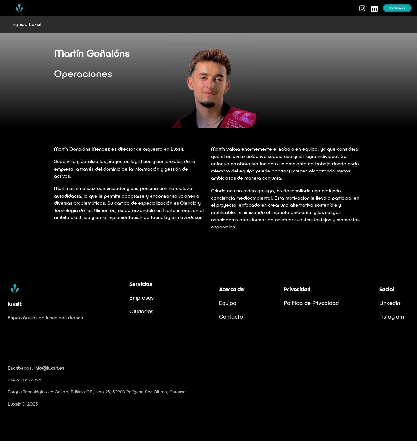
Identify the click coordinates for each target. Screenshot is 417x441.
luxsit (15, 304)
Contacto (397, 8)
